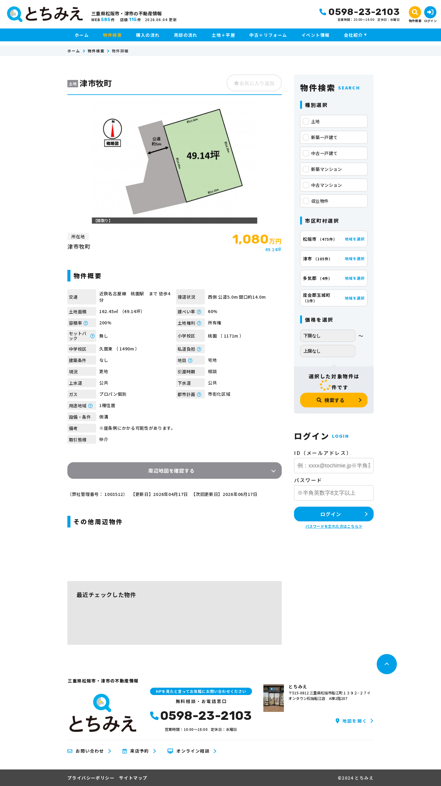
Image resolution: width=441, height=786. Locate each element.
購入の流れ (148, 35)
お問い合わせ (85, 751)
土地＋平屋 (223, 35)
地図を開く (351, 721)
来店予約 (136, 751)
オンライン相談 (188, 751)
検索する (331, 400)
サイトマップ (133, 778)
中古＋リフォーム (268, 35)
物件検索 (112, 35)
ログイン (330, 514)
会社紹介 (353, 35)
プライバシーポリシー (91, 778)
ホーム (82, 35)
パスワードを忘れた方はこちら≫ (333, 526)
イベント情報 (315, 35)
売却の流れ (186, 35)
